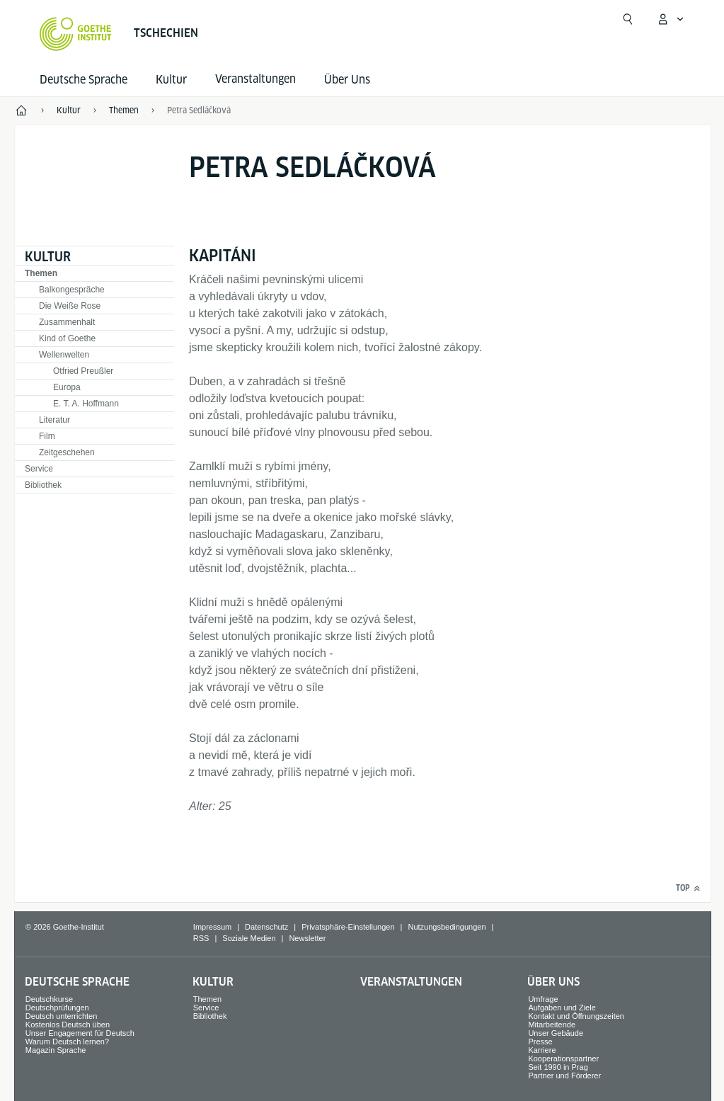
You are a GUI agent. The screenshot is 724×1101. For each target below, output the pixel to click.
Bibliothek (43, 485)
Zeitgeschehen (67, 452)
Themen (41, 273)
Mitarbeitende (551, 1024)
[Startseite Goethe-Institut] (75, 34)
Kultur (171, 79)
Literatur (54, 420)
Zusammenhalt (67, 322)
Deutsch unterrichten (61, 1016)
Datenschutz (266, 927)
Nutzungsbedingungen (446, 927)
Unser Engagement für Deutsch (79, 1033)
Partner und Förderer (564, 1075)
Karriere (542, 1050)
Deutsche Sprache (83, 79)
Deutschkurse (49, 999)
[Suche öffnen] (627, 19)
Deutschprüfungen (57, 1007)
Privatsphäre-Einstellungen (347, 927)
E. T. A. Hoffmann (86, 404)
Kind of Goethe (67, 338)
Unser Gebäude (555, 1033)
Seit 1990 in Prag (557, 1067)
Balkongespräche (72, 290)
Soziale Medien (248, 938)
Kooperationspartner (563, 1058)
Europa (67, 387)
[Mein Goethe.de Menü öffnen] (670, 19)
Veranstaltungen (411, 981)
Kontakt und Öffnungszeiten (576, 1016)
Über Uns (347, 79)
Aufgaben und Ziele (561, 1007)
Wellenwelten (64, 355)
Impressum (212, 927)
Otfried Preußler (83, 371)
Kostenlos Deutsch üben (67, 1024)
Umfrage (543, 999)
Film (47, 436)
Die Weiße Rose (69, 306)
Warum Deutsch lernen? (67, 1041)
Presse (540, 1041)
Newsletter (307, 938)
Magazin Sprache (55, 1050)
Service (39, 469)
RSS (201, 938)
